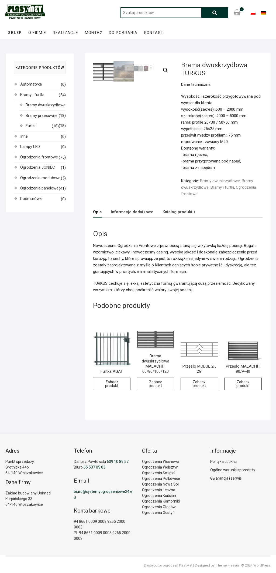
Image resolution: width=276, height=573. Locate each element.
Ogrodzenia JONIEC (37, 167)
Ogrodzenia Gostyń (158, 512)
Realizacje (65, 32)
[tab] (97, 212)
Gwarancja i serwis (226, 478)
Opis (97, 211)
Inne (24, 136)
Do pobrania (123, 32)
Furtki (30, 125)
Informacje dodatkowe (132, 211)
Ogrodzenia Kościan (159, 495)
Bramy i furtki (222, 187)
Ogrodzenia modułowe (40, 177)
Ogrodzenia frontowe (39, 157)
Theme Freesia (227, 565)
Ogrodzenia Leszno (158, 490)
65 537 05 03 (94, 467)
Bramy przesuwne (41, 115)
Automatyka (31, 84)
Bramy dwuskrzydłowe (220, 180)
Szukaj (214, 12)
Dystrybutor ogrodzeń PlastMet (168, 565)
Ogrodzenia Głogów (159, 507)
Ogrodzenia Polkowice (161, 478)
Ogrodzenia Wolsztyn (160, 467)
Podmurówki (31, 198)
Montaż (93, 32)
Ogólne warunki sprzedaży (232, 470)
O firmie (37, 32)
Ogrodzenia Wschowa (160, 461)
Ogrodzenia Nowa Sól (160, 484)
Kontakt (154, 32)
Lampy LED (30, 146)
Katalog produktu (179, 211)
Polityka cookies (223, 461)
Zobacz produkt (111, 384)
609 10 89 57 (118, 461)
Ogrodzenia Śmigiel (158, 473)
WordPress (262, 565)
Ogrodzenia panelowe (39, 188)
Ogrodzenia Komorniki (161, 501)
